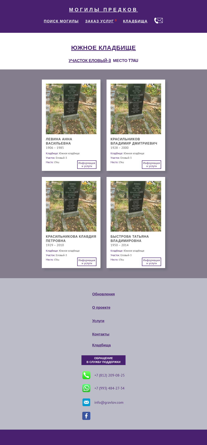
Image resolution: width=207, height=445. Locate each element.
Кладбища (101, 345)
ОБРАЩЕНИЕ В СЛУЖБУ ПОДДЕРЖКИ (103, 360)
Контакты (100, 334)
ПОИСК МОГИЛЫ (61, 21)
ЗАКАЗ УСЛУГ (99, 21)
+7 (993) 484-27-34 (103, 388)
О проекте (101, 307)
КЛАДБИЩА (135, 21)
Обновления (103, 294)
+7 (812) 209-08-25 (103, 375)
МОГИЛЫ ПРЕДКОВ (103, 9)
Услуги (98, 320)
